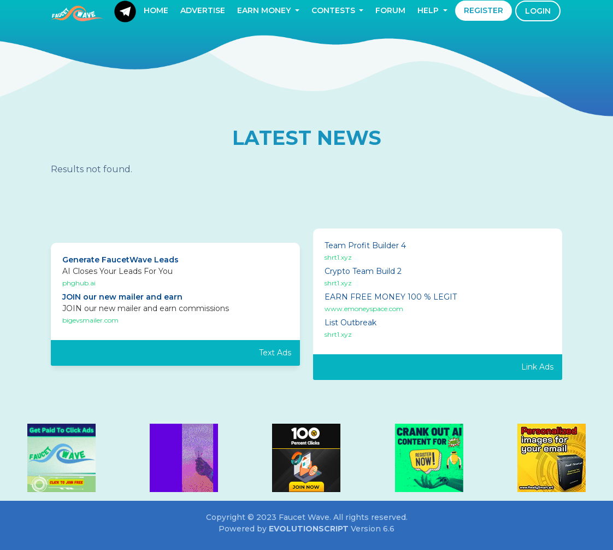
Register (483, 10)
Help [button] (429, 10)
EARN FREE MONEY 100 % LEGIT (391, 297)
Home (156, 10)
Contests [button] (334, 10)
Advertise (202, 10)
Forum (390, 10)
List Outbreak (350, 322)
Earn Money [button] (265, 10)
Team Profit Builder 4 (365, 245)
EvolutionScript (309, 529)
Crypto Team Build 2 (363, 271)
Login (538, 11)
